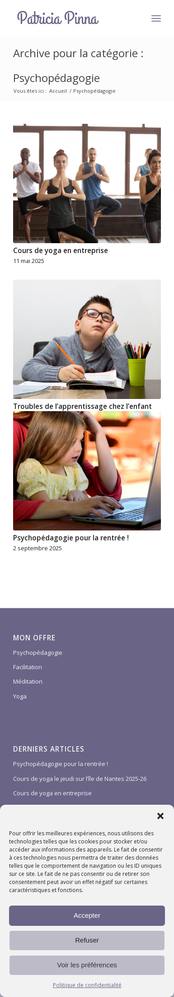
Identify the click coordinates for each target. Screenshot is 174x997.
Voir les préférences (87, 965)
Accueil (58, 90)
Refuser (87, 940)
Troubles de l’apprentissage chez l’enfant (82, 406)
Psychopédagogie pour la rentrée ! (71, 538)
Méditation (27, 681)
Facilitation (27, 667)
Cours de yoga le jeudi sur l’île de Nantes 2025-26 (79, 779)
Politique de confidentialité (87, 985)
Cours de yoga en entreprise (60, 250)
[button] (160, 815)
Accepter (87, 915)
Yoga (20, 696)
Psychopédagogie (37, 652)
